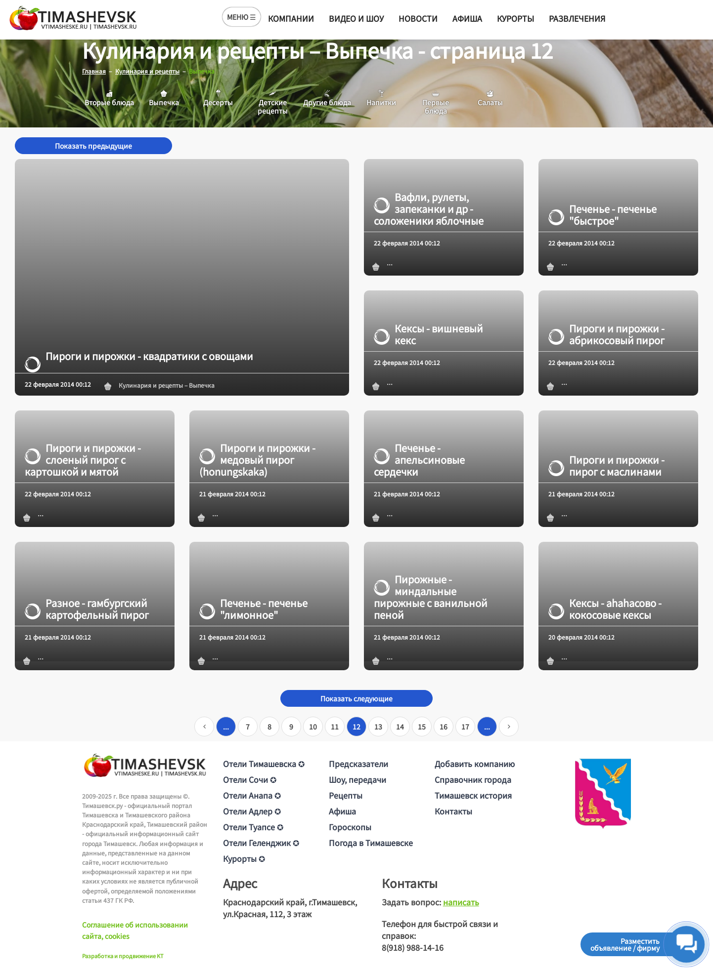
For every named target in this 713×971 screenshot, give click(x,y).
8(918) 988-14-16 (413, 947)
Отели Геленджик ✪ (261, 842)
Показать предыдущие (93, 146)
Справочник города (473, 779)
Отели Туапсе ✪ (253, 826)
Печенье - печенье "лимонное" (253, 609)
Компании (291, 18)
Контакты (453, 810)
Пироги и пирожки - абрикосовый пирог (606, 334)
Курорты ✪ (244, 858)
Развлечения (577, 18)
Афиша (467, 18)
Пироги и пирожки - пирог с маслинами (606, 466)
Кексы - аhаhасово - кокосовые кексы (605, 609)
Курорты (515, 18)
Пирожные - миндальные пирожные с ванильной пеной (431, 597)
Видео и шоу (356, 18)
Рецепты (345, 795)
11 (335, 726)
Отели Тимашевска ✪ (264, 763)
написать (461, 901)
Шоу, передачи (357, 779)
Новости (418, 18)
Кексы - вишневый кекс (428, 334)
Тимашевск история (473, 795)
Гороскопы (350, 826)
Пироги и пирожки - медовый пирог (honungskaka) (257, 460)
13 (378, 726)
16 (443, 726)
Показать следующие (356, 698)
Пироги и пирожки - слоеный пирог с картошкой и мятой (83, 460)
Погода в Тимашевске (371, 842)
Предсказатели (358, 763)
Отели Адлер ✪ (252, 810)
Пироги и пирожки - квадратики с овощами (139, 356)
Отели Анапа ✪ (252, 795)
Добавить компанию (475, 763)
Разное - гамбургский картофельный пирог (87, 609)
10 (313, 726)
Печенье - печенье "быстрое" (602, 214)
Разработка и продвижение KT (123, 956)
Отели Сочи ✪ (249, 779)
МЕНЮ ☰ (241, 17)
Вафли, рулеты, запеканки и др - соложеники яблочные (429, 208)
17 (465, 726)
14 (400, 726)
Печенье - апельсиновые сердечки (419, 460)
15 (422, 726)
